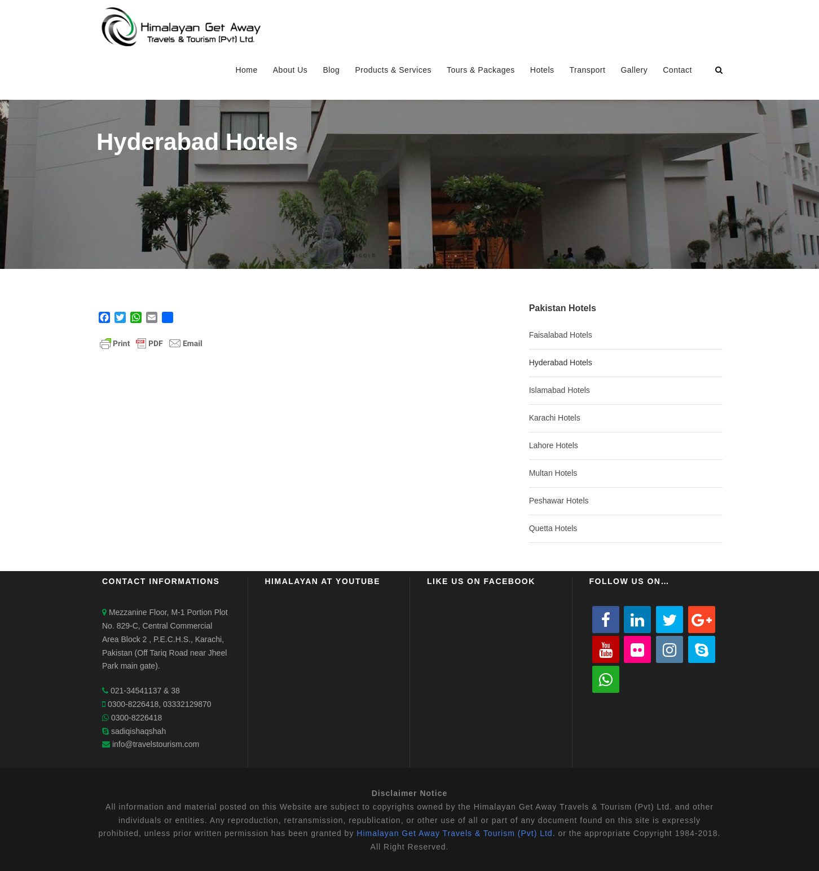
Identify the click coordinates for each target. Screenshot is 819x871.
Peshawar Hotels (559, 500)
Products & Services (393, 69)
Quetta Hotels (553, 528)
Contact (677, 69)
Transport (588, 69)
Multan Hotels (553, 472)
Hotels (542, 69)
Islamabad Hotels (559, 390)
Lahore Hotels (553, 445)
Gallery (634, 69)
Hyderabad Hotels (560, 362)
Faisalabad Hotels (560, 334)
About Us (290, 69)
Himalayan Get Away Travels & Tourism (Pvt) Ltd (454, 833)
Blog (331, 69)
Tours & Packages (481, 69)
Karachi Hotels (554, 417)
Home (246, 69)
